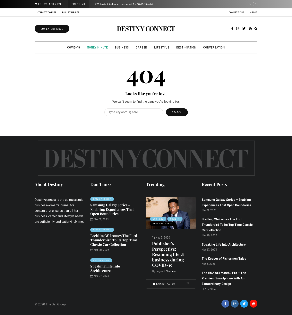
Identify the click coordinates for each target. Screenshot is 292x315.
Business (122, 47)
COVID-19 (73, 47)
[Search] (133, 112)
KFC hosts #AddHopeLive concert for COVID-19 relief (124, 4)
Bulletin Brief (70, 12)
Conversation (214, 47)
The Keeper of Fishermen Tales (224, 258)
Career (141, 47)
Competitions (236, 12)
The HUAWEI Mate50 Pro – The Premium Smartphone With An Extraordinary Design (224, 278)
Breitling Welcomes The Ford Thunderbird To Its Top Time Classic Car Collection (114, 240)
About (253, 12)
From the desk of (168, 223)
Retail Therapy (102, 199)
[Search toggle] (255, 29)
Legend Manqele (171, 271)
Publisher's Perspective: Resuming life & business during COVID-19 (173, 254)
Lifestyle (161, 47)
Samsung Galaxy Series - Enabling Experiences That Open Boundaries (112, 209)
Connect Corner (47, 12)
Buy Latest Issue (52, 28)
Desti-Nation (186, 47)
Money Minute (97, 47)
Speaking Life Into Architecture (105, 268)
